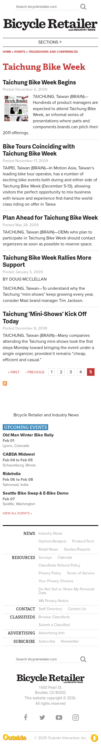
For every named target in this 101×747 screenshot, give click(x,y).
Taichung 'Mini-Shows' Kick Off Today (44, 317)
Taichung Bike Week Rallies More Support (47, 261)
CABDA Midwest (19, 454)
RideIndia (12, 473)
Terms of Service (81, 573)
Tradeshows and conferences (53, 52)
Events (19, 52)
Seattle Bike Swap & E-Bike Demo (35, 493)
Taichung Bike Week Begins (39, 82)
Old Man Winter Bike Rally (28, 435)
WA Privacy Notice (54, 600)
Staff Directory (50, 609)
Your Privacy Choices (56, 581)
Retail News (48, 549)
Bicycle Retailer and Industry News (46, 415)
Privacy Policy (50, 573)
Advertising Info (52, 633)
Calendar (65, 557)
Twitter (42, 717)
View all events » (17, 513)
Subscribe (47, 641)
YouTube (59, 717)
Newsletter (70, 641)
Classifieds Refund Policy (59, 565)
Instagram (75, 717)
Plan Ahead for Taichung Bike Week (50, 217)
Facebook (25, 717)
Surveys (45, 557)
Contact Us (77, 609)
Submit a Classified (54, 625)
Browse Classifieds (54, 617)
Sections (50, 42)
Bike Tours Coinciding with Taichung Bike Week (39, 149)
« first (14, 372)
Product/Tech (83, 541)
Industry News (50, 533)
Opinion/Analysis (53, 541)
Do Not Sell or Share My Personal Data (66, 591)
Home (7, 52)
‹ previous (35, 372)
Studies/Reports (77, 549)
